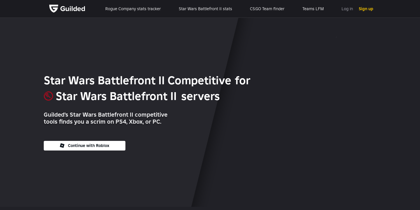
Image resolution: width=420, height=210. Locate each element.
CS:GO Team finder (267, 8)
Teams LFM (313, 8)
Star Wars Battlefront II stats (205, 8)
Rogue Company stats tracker (133, 8)
